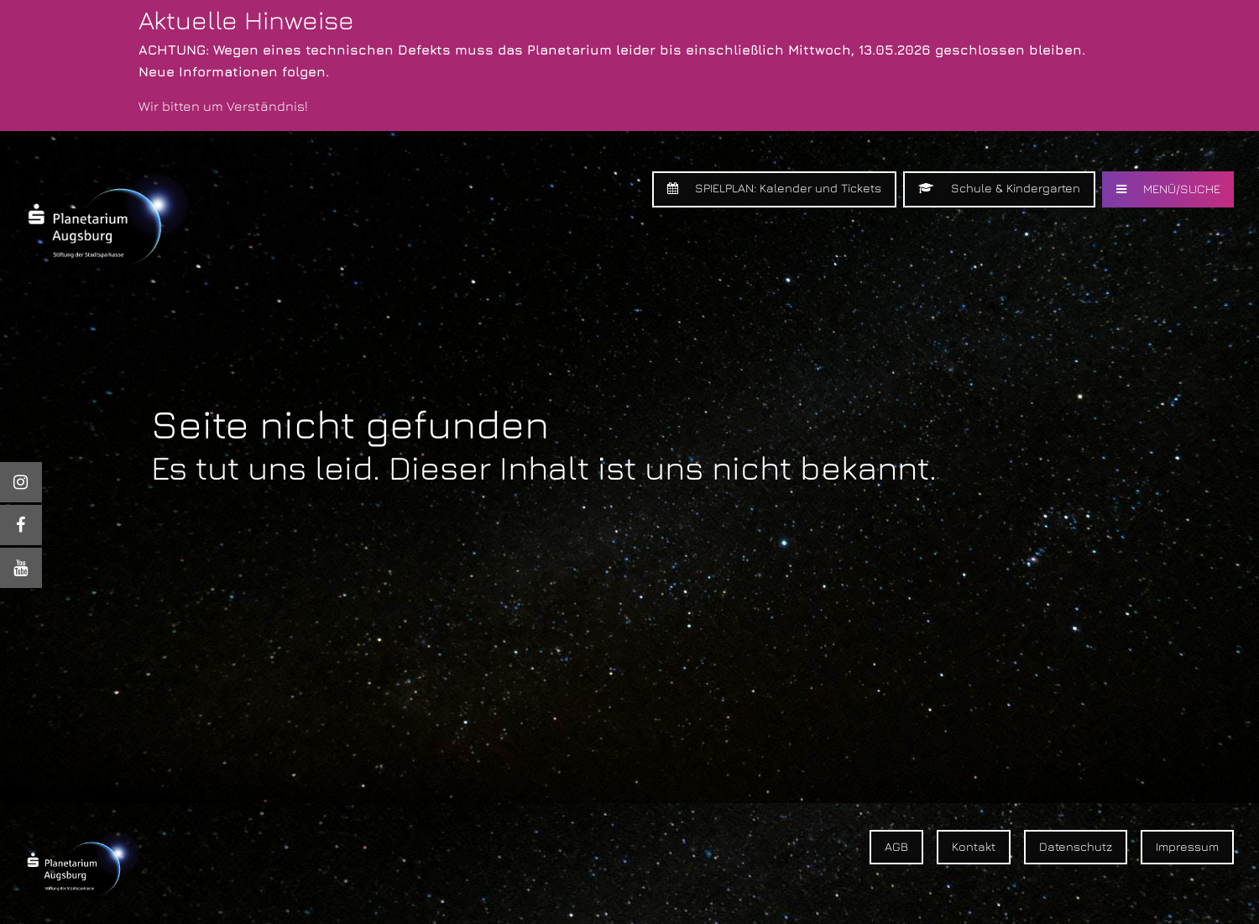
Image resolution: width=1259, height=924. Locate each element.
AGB (896, 846)
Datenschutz (1075, 846)
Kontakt (973, 846)
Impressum (1187, 846)
